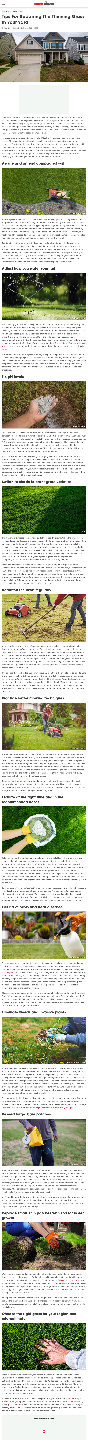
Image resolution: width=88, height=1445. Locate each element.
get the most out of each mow (18, 781)
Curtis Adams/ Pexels (80, 80)
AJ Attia (7, 28)
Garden (6, 11)
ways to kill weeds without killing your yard (55, 1107)
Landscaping (17, 11)
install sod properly (68, 1280)
